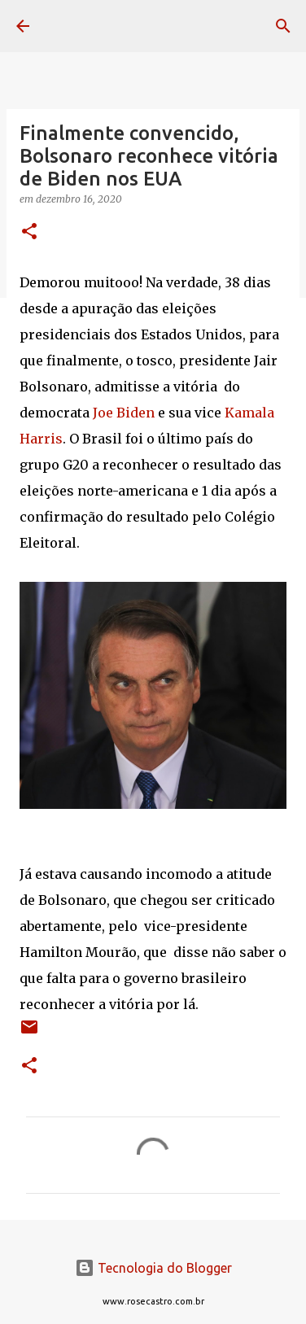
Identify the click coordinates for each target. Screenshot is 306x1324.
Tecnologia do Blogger (153, 1268)
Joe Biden (124, 412)
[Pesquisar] (283, 26)
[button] (29, 232)
